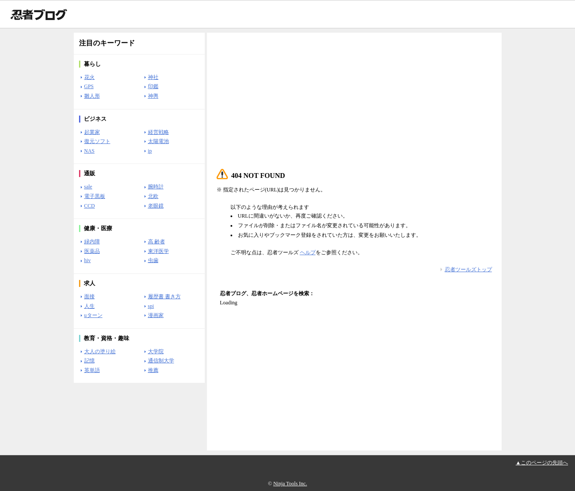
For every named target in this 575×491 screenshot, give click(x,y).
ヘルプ (308, 252)
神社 (153, 77)
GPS (89, 86)
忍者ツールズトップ (468, 269)
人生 (89, 306)
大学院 (156, 351)
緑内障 (92, 242)
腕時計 (156, 187)
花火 (89, 77)
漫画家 (156, 315)
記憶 (89, 361)
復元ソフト (97, 141)
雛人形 (92, 96)
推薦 (153, 370)
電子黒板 (94, 196)
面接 (89, 296)
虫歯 (153, 260)
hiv (87, 260)
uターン (93, 315)
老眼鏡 (156, 206)
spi (151, 306)
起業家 (92, 132)
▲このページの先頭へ (542, 463)
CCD (89, 206)
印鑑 (153, 86)
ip (150, 151)
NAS (89, 151)
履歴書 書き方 (164, 296)
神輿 (153, 96)
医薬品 (92, 251)
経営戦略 (158, 132)
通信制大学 (161, 361)
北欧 (153, 196)
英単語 (92, 370)
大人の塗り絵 (100, 351)
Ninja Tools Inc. (290, 484)
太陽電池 (158, 141)
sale (88, 187)
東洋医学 (158, 251)
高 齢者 (156, 242)
